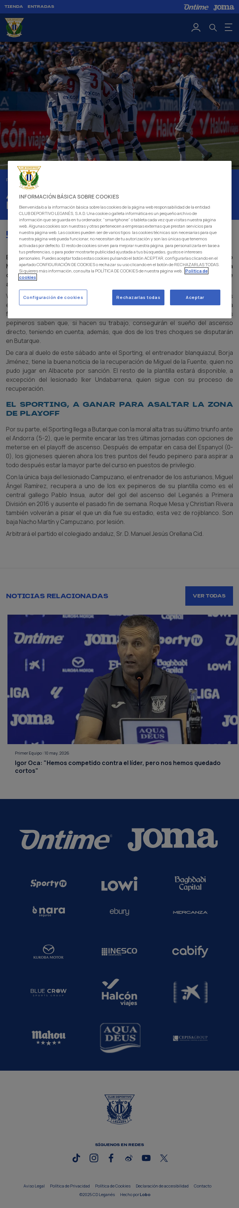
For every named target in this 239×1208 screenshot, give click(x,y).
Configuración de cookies (53, 297)
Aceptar (195, 297)
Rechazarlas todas (138, 297)
